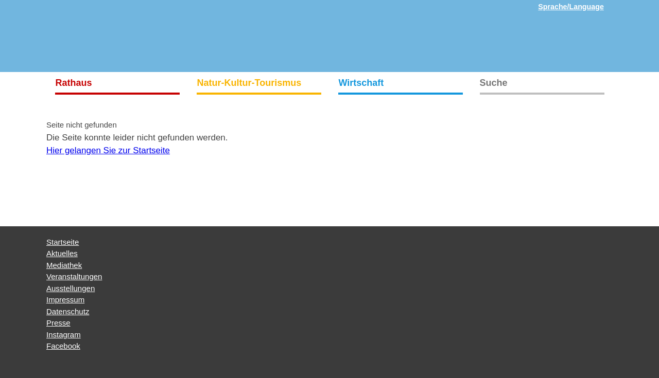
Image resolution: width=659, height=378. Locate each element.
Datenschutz (67, 311)
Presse (58, 322)
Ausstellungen (70, 288)
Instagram (63, 334)
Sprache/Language (571, 7)
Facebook (63, 345)
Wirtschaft (361, 83)
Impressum (65, 299)
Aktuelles (62, 253)
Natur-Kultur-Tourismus (249, 83)
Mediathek (64, 265)
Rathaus (74, 83)
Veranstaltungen (74, 276)
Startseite (62, 242)
